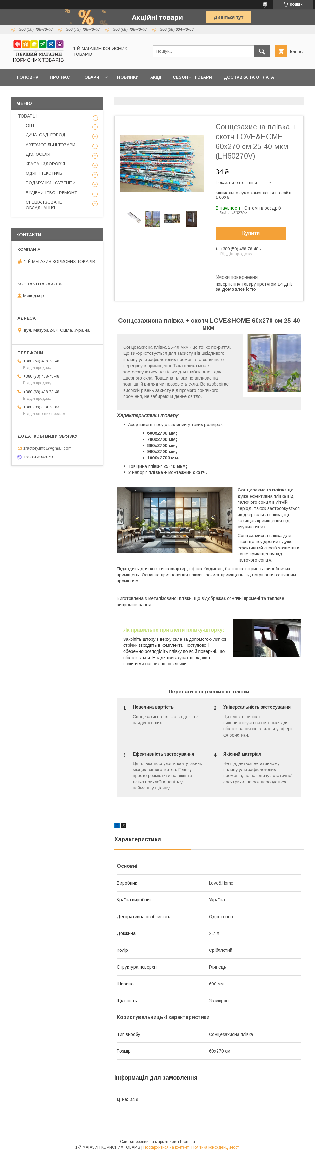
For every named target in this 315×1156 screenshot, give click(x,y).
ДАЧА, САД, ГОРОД (45, 135)
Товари (90, 77)
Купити (251, 233)
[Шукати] (262, 51)
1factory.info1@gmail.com (47, 448)
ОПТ (30, 125)
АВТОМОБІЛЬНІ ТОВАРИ (50, 144)
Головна (27, 77)
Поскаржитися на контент (166, 1147)
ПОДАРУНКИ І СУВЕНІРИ (51, 182)
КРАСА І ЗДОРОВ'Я (45, 163)
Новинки (128, 77)
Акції (155, 77)
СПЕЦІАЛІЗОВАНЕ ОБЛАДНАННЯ (44, 205)
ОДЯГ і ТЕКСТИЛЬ (44, 173)
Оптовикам (66, 93)
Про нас (60, 77)
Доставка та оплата (249, 77)
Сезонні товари (192, 77)
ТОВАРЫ (27, 116)
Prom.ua (187, 1142)
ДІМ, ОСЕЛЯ (38, 154)
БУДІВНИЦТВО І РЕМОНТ (51, 192)
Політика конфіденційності (215, 1147)
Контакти (29, 93)
